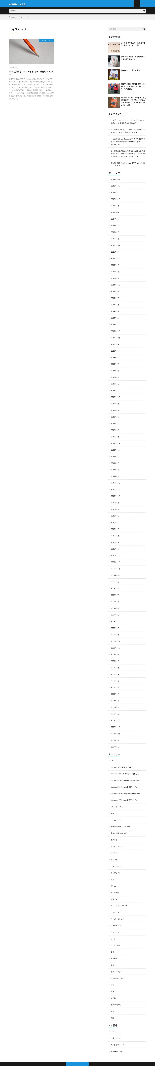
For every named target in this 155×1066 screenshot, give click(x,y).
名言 (112, 952)
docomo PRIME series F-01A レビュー (125, 770)
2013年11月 (115, 329)
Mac (112, 803)
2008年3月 (115, 692)
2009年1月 (115, 627)
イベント (114, 848)
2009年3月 (115, 614)
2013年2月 (115, 374)
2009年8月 (115, 582)
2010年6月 (115, 517)
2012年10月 (115, 394)
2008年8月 (115, 659)
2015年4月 (115, 270)
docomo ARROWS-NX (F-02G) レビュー (126, 764)
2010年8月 (115, 504)
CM (112, 751)
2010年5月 (115, 523)
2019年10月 (115, 180)
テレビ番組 (115, 880)
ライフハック (46, 43)
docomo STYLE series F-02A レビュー (125, 790)
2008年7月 (115, 666)
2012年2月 (115, 426)
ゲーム (113, 874)
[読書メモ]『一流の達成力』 (131, 72)
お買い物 (114, 829)
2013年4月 (115, 361)
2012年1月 (115, 432)
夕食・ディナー (117, 958)
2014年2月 (115, 309)
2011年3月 (115, 471)
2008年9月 (115, 653)
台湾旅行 (114, 945)
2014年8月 (115, 296)
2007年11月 (115, 718)
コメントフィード (118, 1030)
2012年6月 (115, 407)
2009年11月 (115, 562)
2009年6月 (115, 595)
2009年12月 (115, 556)
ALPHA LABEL (29, 1060)
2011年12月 (115, 439)
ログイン (114, 1017)
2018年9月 (115, 193)
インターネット (117, 854)
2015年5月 (115, 264)
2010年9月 (115, 497)
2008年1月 (115, 705)
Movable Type (116, 809)
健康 (112, 939)
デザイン (114, 887)
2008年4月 (115, 685)
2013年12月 (115, 322)
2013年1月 (115, 381)
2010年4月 (115, 530)
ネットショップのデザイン (121, 893)
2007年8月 (115, 737)
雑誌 (112, 1004)
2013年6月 (115, 348)
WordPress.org (117, 1037)
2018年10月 (115, 186)
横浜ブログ (132, 134)
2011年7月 (115, 452)
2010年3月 (115, 536)
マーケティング (117, 913)
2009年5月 (115, 601)
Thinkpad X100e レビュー (121, 822)
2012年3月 (115, 419)
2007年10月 (115, 724)
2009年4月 (115, 607)
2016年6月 (115, 232)
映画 (112, 971)
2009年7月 (115, 588)
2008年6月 (115, 672)
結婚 (112, 997)
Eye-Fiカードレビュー (119, 796)
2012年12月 (115, 387)
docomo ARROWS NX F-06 (121, 757)
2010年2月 (115, 543)
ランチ (113, 926)
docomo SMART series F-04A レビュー (126, 783)
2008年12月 (115, 633)
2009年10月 (115, 569)
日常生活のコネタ (118, 965)
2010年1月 (115, 549)
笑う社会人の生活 (129, 124)
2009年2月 (115, 620)
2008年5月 (115, 679)
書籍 (112, 978)
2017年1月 (115, 219)
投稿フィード (116, 1024)
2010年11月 (115, 484)
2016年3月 (115, 238)
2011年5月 (115, 465)
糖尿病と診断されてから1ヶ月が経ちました (128, 163)
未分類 (113, 984)
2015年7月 (115, 257)
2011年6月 (115, 458)
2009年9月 (115, 575)
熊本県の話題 (116, 991)
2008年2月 (115, 698)
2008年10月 (115, 646)
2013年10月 (115, 335)
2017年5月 (115, 206)
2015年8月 (115, 251)
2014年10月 (115, 290)
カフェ (113, 867)
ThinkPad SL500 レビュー (121, 816)
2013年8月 (115, 342)
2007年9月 (115, 731)
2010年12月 (115, 478)
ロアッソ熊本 (116, 932)
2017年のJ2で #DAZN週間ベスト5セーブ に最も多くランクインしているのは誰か (133, 88)
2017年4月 (115, 212)
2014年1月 (115, 316)
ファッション (116, 900)
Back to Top (77, 1052)
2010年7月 (115, 510)
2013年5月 (115, 355)
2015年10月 (115, 244)
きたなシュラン (117, 835)
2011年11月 (115, 445)
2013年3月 (115, 368)
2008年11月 (115, 640)
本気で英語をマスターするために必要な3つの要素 (30, 75)
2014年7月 (115, 303)
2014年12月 (115, 283)
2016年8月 (115, 225)
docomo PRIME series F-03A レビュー (125, 777)
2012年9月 (115, 400)
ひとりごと (115, 841)
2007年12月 (115, 711)
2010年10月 (115, 491)
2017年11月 (115, 199)
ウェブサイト (116, 861)
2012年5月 (115, 413)
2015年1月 (115, 277)
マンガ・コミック (118, 906)
